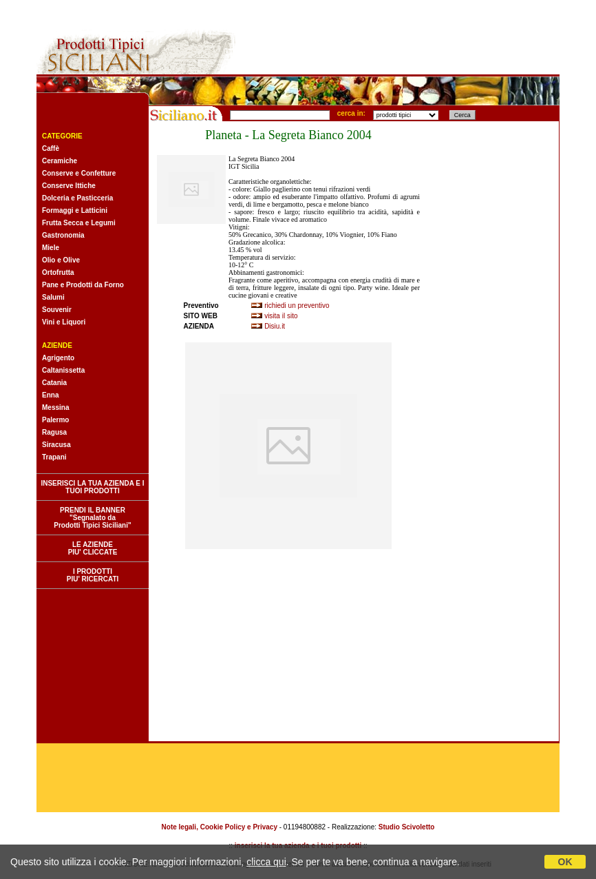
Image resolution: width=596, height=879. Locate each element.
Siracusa (56, 444)
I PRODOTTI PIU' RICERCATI (93, 575)
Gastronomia (63, 235)
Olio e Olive (61, 260)
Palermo (55, 420)
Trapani (54, 457)
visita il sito (280, 316)
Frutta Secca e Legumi (79, 223)
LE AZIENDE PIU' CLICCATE (93, 548)
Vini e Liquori (63, 322)
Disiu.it (274, 326)
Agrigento (58, 358)
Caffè (50, 148)
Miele (50, 247)
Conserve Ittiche (69, 185)
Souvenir (57, 309)
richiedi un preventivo (297, 305)
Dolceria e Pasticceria (77, 198)
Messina (55, 407)
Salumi (53, 297)
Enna (50, 395)
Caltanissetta (63, 370)
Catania (54, 382)
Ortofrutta (58, 272)
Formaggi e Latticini (74, 210)
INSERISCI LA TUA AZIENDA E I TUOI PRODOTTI (92, 487)
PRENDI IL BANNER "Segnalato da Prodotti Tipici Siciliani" (92, 517)
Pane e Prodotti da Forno (83, 285)
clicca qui (266, 861)
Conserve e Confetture (79, 173)
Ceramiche (59, 161)
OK (565, 861)
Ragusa (54, 432)
